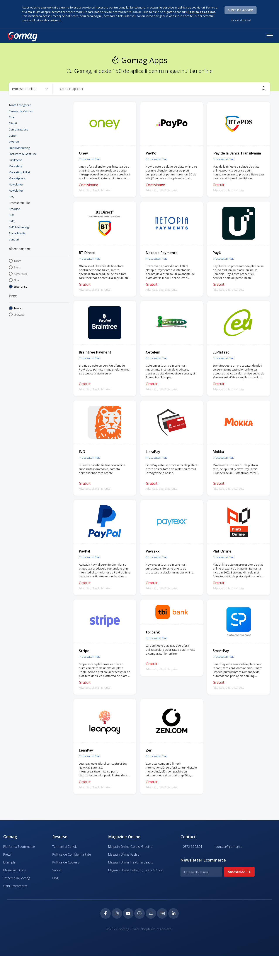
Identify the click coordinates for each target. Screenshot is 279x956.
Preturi (7, 854)
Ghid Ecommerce (15, 886)
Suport (57, 870)
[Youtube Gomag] (127, 913)
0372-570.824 (191, 846)
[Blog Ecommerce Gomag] (151, 913)
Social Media (17, 233)
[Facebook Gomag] (104, 913)
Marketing (15, 166)
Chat (12, 117)
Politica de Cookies (65, 862)
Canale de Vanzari (21, 111)
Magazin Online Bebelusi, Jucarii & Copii (135, 870)
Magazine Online (14, 870)
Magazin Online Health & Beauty (130, 862)
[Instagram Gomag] (116, 913)
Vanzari (14, 239)
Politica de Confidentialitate (71, 854)
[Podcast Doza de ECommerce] (139, 913)
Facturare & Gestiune (23, 153)
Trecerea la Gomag (16, 878)
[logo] (22, 36)
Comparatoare (18, 129)
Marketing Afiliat (19, 172)
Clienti (13, 123)
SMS (12, 221)
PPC (11, 196)
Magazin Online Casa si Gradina (130, 846)
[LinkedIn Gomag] (174, 913)
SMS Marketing (19, 227)
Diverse (14, 141)
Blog (55, 878)
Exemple (9, 862)
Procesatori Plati (19, 202)
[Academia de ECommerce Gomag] (163, 913)
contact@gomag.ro (227, 846)
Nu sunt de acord (241, 20)
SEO (11, 214)
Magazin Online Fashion (124, 854)
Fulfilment (15, 159)
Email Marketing (19, 147)
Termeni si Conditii (65, 846)
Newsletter (16, 184)
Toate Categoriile (20, 104)
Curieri (13, 135)
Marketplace (17, 178)
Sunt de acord (240, 10)
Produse (14, 208)
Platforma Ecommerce (19, 846)
